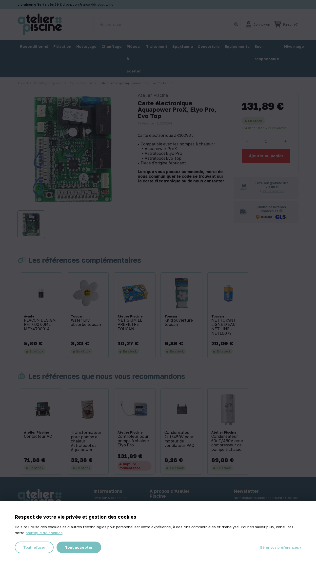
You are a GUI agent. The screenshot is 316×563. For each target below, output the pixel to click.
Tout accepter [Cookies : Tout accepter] (79, 547)
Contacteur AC (38, 436)
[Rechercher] (167, 24)
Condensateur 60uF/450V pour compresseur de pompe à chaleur (227, 443)
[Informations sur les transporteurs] (281, 211)
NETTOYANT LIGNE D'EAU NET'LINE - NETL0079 (223, 326)
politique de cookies (43, 532)
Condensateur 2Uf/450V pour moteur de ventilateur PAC (179, 439)
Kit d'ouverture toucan (178, 322)
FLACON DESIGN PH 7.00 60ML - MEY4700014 (40, 324)
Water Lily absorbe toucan (86, 322)
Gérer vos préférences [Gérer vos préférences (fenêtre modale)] (280, 547)
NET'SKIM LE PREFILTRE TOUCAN (130, 324)
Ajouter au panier (266, 155)
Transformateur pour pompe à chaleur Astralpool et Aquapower (86, 441)
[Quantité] (266, 141)
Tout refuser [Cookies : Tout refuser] (34, 547)
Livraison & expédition (110, 498)
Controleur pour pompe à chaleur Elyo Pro (133, 440)
